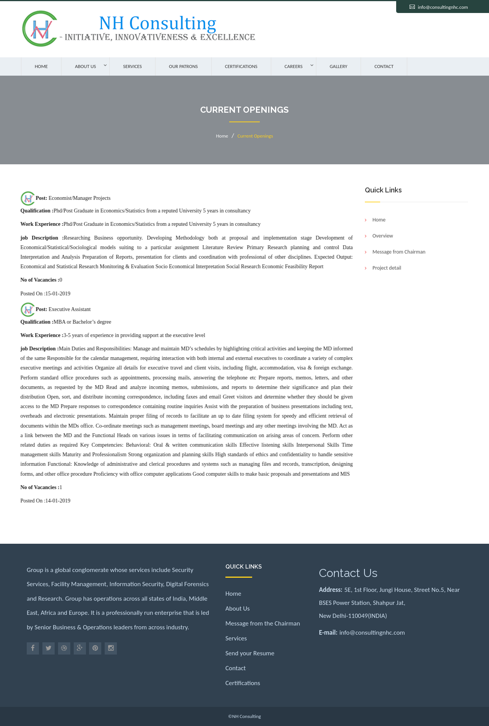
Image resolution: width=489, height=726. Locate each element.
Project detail (386, 269)
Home (41, 66)
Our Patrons (183, 66)
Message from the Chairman (262, 623)
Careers (294, 66)
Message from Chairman (399, 253)
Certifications (241, 66)
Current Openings (255, 136)
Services (132, 66)
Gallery (338, 66)
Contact (383, 66)
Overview (382, 236)
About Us (85, 66)
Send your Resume (249, 653)
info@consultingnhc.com (443, 7)
